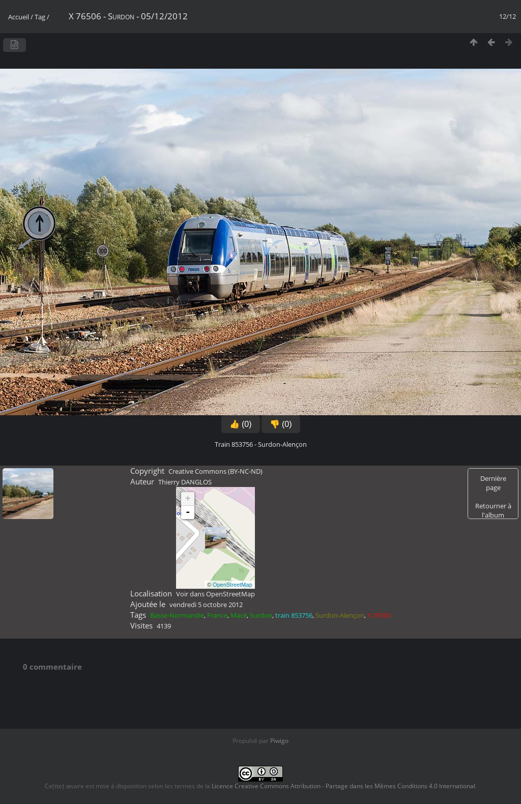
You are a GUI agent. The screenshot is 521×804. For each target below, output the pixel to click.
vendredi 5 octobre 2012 (206, 604)
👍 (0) (240, 424)
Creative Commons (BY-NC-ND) (215, 471)
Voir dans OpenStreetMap (215, 593)
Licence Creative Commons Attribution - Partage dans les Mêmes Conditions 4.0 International (343, 786)
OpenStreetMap (232, 585)
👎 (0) (281, 424)
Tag (40, 16)
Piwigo (279, 740)
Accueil (18, 16)
